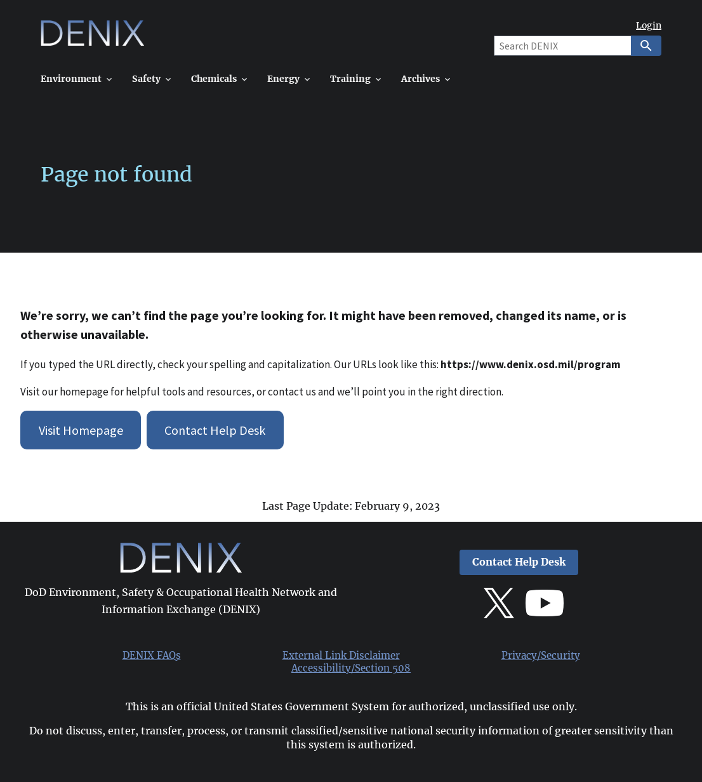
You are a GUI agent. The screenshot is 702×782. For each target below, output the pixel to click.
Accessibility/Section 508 (351, 668)
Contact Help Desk (214, 430)
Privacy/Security (540, 655)
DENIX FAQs (152, 655)
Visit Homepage (81, 430)
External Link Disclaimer (341, 655)
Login (648, 25)
